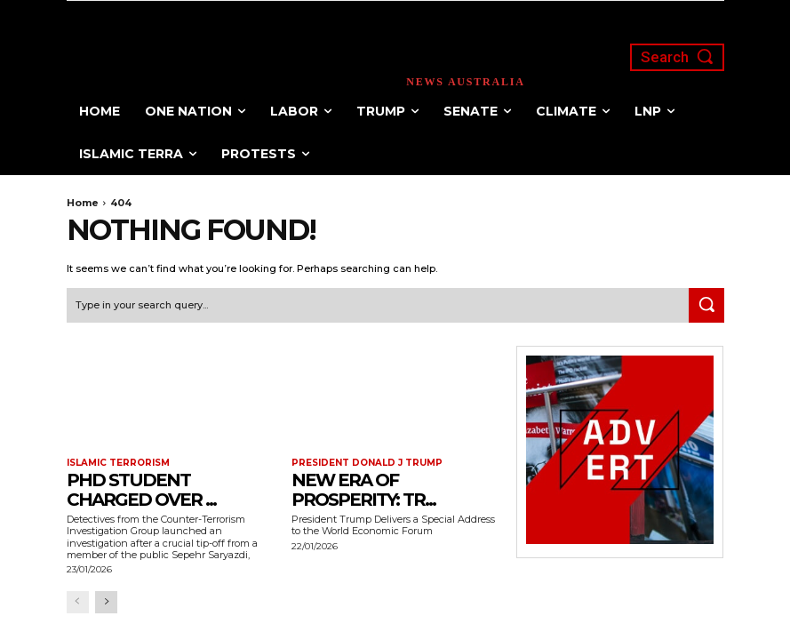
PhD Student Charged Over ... (141, 489)
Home (83, 202)
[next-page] (106, 602)
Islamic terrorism (118, 463)
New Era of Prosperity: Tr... (363, 489)
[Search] (706, 306)
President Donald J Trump (367, 463)
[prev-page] (78, 602)
